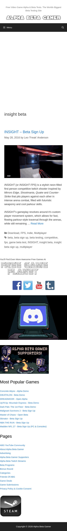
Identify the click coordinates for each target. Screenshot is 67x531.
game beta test (17, 242)
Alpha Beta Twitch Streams (13, 461)
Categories (5, 473)
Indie (30, 233)
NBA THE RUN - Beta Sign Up (14, 422)
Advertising (5, 453)
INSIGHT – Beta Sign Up (24, 132)
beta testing (36, 237)
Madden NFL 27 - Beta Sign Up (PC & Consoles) (23, 426)
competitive (51, 237)
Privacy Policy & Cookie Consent (15, 488)
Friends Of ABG (7, 477)
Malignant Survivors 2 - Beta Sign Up (17, 410)
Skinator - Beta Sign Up (11, 418)
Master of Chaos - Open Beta (14, 414)
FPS (23, 233)
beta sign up (21, 237)
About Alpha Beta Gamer (12, 449)
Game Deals (6, 481)
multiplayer (26, 247)
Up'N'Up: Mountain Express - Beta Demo (19, 403)
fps (6, 242)
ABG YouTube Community (12, 445)
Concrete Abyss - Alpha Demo (14, 391)
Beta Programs (7, 465)
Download (13, 233)
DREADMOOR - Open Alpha (13, 399)
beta (10, 237)
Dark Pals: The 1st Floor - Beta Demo (18, 407)
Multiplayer (40, 233)
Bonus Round (6, 469)
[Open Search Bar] (63, 27)
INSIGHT (33, 242)
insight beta (46, 242)
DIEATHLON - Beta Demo (12, 395)
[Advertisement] (33, 69)
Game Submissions (9, 484)
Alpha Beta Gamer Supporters (14, 457)
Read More (37, 223)
